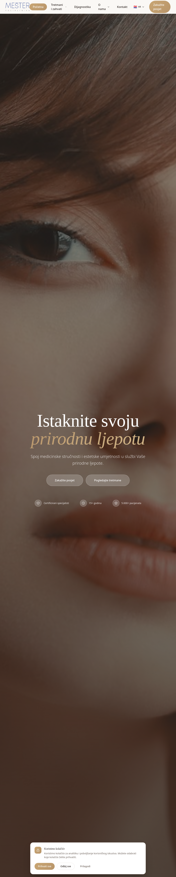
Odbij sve (65, 866)
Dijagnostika (82, 7)
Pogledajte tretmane (107, 480)
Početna (38, 7)
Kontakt (122, 7)
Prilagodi (85, 866)
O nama (104, 7)
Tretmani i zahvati (59, 7)
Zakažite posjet (158, 7)
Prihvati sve (44, 866)
